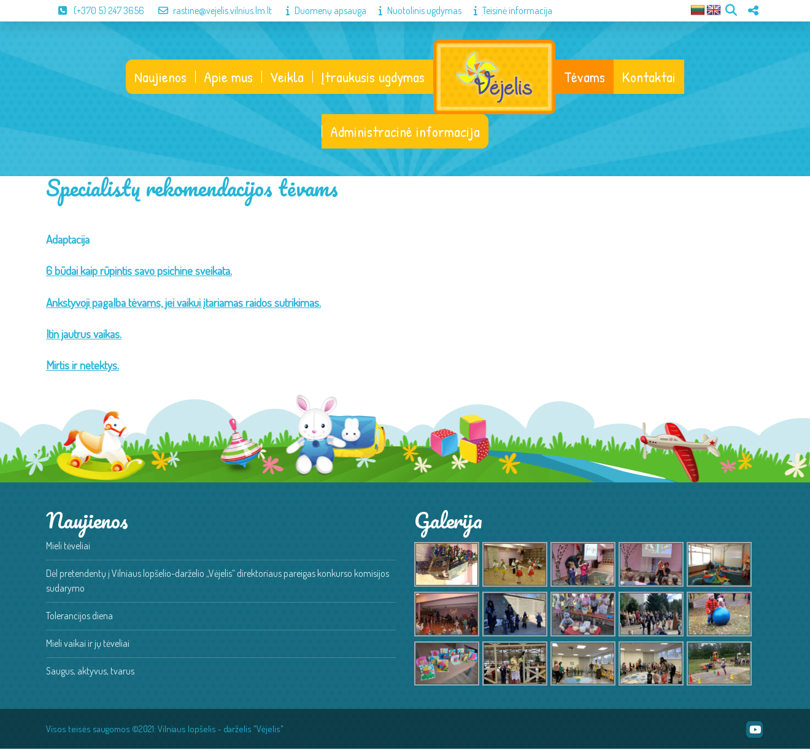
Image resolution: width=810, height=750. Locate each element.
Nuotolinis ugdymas (413, 10)
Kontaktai (649, 77)
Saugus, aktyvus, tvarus (90, 672)
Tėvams (585, 77)
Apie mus (228, 77)
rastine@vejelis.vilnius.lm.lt (209, 10)
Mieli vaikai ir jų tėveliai (87, 644)
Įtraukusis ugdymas (372, 77)
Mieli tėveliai (68, 547)
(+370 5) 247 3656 (95, 10)
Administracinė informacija (405, 132)
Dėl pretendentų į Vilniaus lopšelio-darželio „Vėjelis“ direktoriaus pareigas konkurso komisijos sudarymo (217, 581)
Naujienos (160, 77)
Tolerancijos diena (79, 617)
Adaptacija (68, 240)
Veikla (286, 77)
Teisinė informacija (506, 10)
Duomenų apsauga (320, 10)
